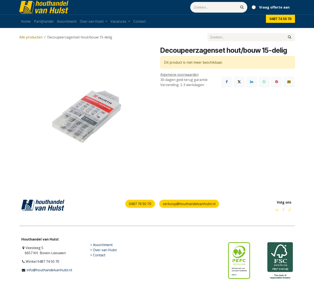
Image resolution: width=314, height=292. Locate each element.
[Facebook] (226, 81)
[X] (239, 81)
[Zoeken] (242, 7)
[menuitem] (25, 21)
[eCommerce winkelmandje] (271, 7)
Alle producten (31, 37)
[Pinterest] (276, 81)
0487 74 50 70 (140, 204)
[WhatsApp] (264, 81)
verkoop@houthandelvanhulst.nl (189, 203)
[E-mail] (289, 81)
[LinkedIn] (251, 81)
